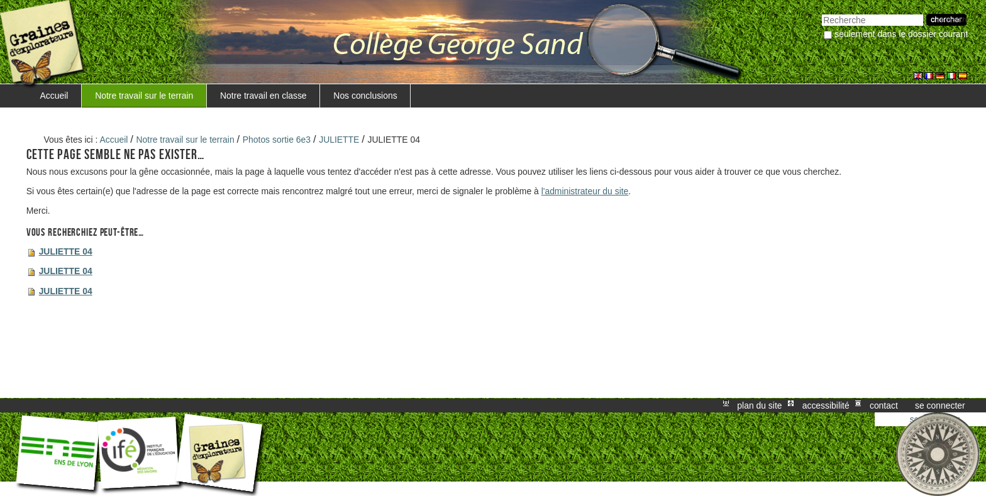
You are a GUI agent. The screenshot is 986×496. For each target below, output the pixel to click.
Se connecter (940, 405)
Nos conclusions (365, 96)
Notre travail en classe (263, 96)
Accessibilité (826, 405)
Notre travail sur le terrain (144, 96)
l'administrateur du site (585, 191)
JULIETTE (339, 140)
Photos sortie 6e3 (277, 140)
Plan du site (759, 405)
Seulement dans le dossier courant (901, 34)
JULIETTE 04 (65, 251)
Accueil (54, 96)
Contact (884, 405)
